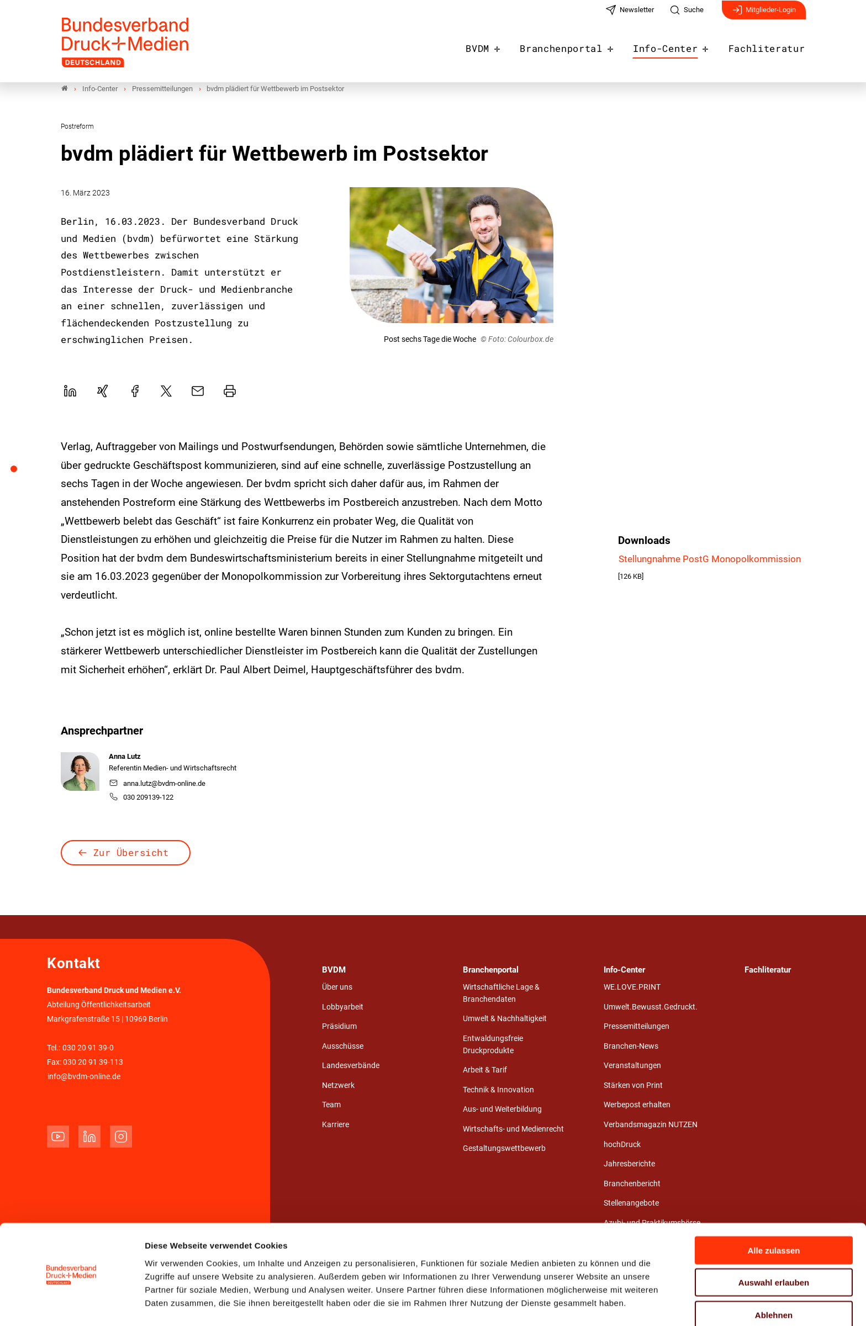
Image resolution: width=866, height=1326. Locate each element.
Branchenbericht (632, 1183)
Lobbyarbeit (342, 1007)
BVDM (499, 45)
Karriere (335, 1125)
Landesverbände (350, 1066)
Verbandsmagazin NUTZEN (651, 1125)
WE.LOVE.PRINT (632, 987)
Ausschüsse (342, 1046)
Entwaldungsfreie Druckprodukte (493, 1044)
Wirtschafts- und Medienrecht (513, 1129)
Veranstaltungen (632, 1066)
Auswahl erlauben (773, 1248)
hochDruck (622, 1144)
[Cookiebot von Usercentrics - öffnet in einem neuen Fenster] (71, 1304)
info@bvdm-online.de (83, 1076)
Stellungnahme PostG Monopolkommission (710, 558)
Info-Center (675, 45)
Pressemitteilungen (636, 1027)
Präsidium (339, 1027)
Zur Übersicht (131, 853)
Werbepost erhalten (637, 1105)
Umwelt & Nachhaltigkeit (505, 1019)
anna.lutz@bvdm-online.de (157, 783)
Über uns (337, 987)
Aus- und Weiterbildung (502, 1109)
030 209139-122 (141, 797)
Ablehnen (774, 1280)
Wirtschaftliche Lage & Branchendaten (501, 994)
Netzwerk (338, 1085)
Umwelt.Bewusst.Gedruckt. (651, 1007)
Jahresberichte (629, 1164)
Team (331, 1105)
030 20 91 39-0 (88, 1048)
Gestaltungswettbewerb (504, 1149)
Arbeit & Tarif (485, 1070)
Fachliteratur (770, 45)
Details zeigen (588, 1304)
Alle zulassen (773, 1216)
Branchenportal (578, 45)
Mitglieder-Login (764, 15)
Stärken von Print (633, 1085)
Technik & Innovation (498, 1090)
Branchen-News (631, 1046)
